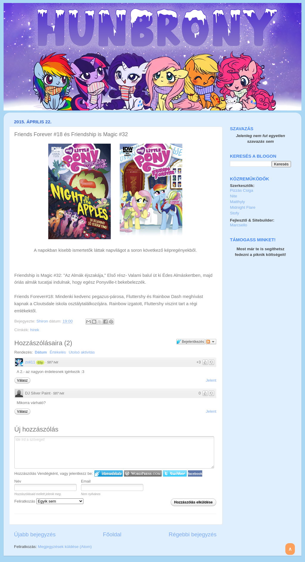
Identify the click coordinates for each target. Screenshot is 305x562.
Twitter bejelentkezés (175, 473)
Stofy (234, 213)
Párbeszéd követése (211, 341)
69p (40, 362)
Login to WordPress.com (143, 473)
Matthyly (237, 201)
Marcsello (238, 225)
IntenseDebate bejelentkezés (108, 473)
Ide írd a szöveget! (114, 452)
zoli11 (30, 362)
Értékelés (58, 352)
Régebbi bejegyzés (193, 534)
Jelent (211, 380)
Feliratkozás (48, 501)
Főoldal (112, 534)
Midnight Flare (243, 207)
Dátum (41, 352)
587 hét (52, 362)
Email (86, 481)
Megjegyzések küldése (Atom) (65, 546)
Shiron (42, 321)
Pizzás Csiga (241, 190)
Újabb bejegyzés (35, 534)
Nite (233, 196)
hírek (34, 330)
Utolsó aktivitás (82, 352)
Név (17, 481)
